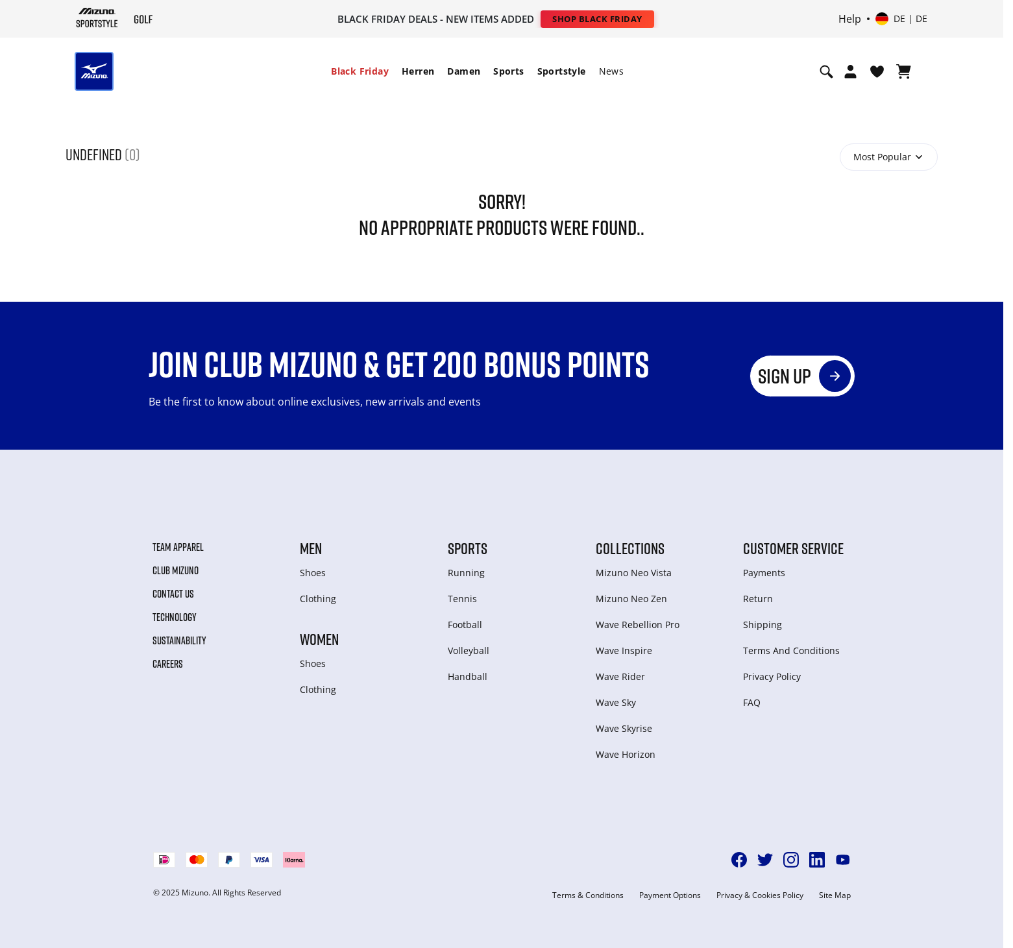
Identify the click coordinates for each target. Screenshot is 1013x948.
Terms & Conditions (588, 895)
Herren (418, 71)
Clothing (318, 598)
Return (758, 598)
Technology (175, 617)
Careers (168, 663)
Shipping (762, 624)
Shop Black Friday (597, 19)
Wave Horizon (625, 754)
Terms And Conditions (791, 650)
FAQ (752, 702)
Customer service (793, 548)
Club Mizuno (176, 570)
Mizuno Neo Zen (631, 598)
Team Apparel (178, 547)
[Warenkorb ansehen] (903, 71)
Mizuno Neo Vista (634, 572)
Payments (764, 572)
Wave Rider (620, 676)
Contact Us (173, 593)
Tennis (462, 598)
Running (466, 572)
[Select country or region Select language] (901, 18)
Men (311, 548)
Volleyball (468, 650)
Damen (463, 71)
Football (465, 624)
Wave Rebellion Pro (637, 624)
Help (849, 19)
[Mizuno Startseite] (97, 17)
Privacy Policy (772, 676)
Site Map (835, 895)
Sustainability (179, 640)
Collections (630, 548)
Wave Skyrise (624, 728)
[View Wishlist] (877, 71)
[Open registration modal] (850, 71)
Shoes (313, 572)
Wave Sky (616, 702)
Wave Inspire (624, 650)
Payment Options (670, 895)
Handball (467, 676)
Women (319, 639)
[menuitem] (359, 71)
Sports (508, 71)
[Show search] (826, 71)
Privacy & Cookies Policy (759, 895)
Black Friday (360, 71)
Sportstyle (561, 71)
